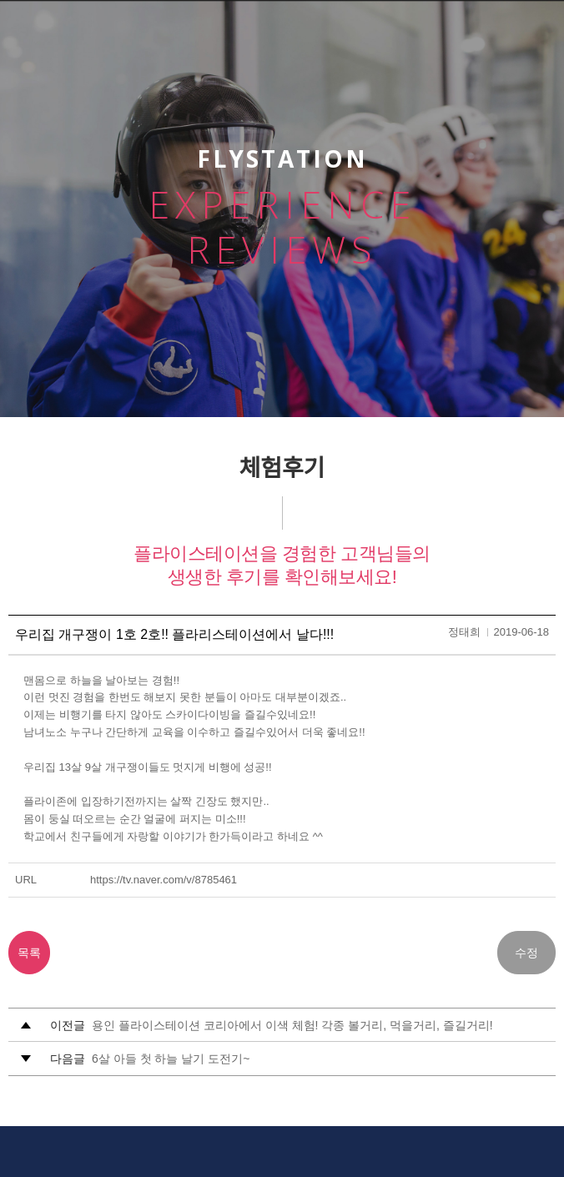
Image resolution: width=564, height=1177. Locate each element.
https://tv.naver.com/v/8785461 (163, 879)
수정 (526, 952)
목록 (29, 952)
